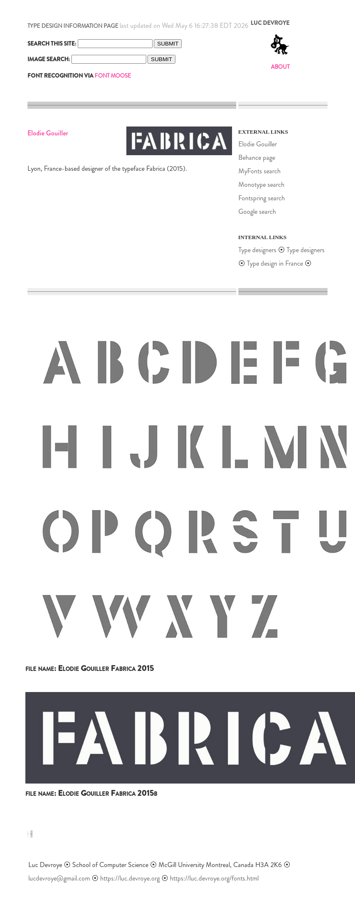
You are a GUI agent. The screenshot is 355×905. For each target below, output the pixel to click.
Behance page (256, 157)
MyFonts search (259, 171)
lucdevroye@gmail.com (59, 878)
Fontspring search (261, 198)
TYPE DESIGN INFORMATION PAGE (72, 26)
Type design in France (275, 263)
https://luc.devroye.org (130, 878)
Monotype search (261, 184)
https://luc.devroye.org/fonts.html (214, 878)
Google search (257, 211)
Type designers (257, 250)
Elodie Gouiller (257, 144)
